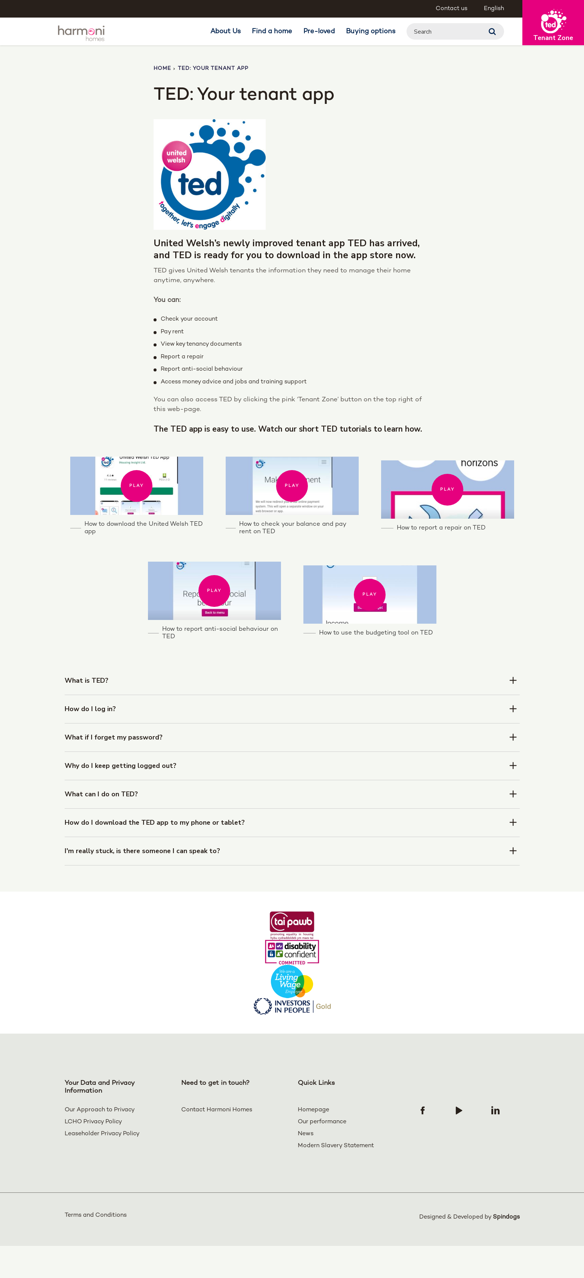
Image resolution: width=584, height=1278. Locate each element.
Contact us (451, 9)
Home (162, 68)
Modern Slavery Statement (336, 1180)
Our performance (322, 1156)
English (494, 9)
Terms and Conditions (96, 1249)
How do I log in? (90, 742)
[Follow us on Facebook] (423, 1144)
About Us (225, 31)
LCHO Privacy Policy (93, 1156)
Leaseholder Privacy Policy (102, 1168)
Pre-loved (319, 31)
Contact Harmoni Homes (216, 1144)
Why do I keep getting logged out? (121, 799)
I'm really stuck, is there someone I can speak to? (143, 884)
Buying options (370, 31)
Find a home (272, 31)
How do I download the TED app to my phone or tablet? (155, 856)
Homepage (313, 1144)
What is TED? (86, 714)
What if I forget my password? (114, 771)
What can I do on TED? (101, 828)
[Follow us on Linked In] (495, 1144)
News (305, 1168)
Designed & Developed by (469, 1249)
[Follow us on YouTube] (459, 1144)
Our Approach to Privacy (100, 1144)
